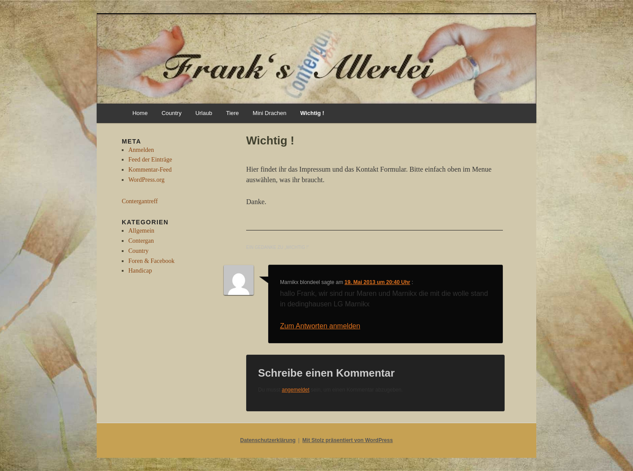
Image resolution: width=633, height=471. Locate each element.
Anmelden (141, 150)
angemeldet (295, 390)
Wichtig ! (312, 113)
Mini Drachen (270, 113)
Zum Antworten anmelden (320, 326)
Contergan (141, 240)
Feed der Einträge (150, 159)
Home (140, 113)
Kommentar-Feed (149, 169)
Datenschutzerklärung (267, 440)
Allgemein (141, 230)
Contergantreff (140, 201)
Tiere (232, 113)
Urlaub (203, 113)
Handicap (140, 270)
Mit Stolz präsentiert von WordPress (347, 440)
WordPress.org (146, 179)
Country (171, 113)
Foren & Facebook (151, 261)
